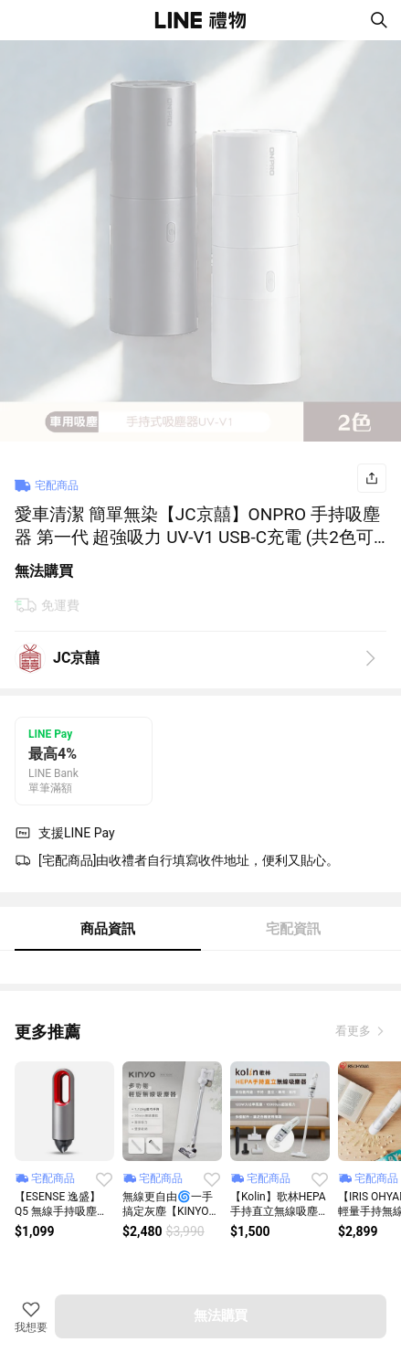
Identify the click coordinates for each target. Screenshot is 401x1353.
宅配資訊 (293, 929)
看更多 (354, 1031)
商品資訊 (107, 929)
